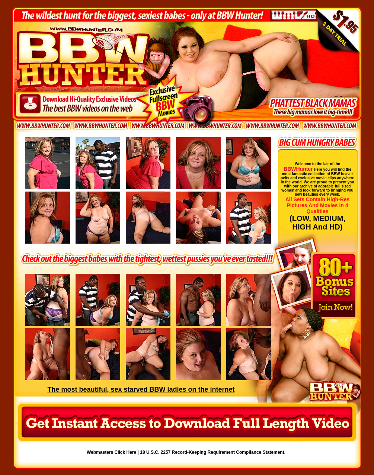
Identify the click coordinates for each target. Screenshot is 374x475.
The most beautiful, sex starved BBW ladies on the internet (140, 389)
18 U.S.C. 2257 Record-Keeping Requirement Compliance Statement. (212, 452)
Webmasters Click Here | (113, 452)
